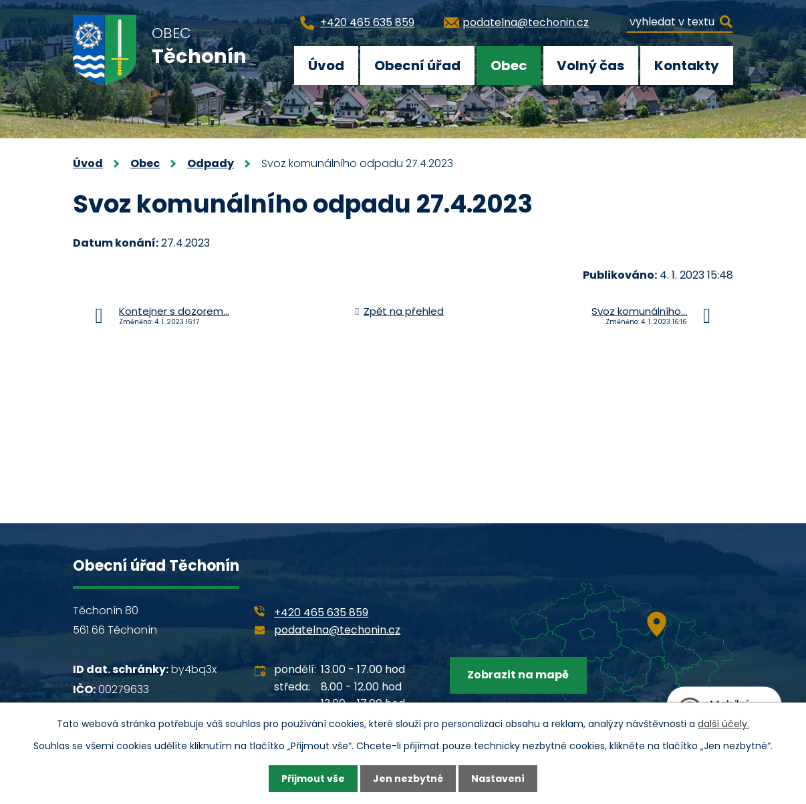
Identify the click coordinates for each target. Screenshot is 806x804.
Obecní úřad (417, 65)
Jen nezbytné (408, 778)
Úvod (326, 65)
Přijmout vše (313, 778)
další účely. (723, 723)
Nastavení (498, 778)
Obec (509, 65)
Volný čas (590, 65)
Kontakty (686, 65)
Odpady (210, 163)
